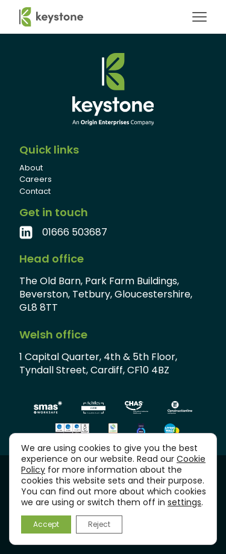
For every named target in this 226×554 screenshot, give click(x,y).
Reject (99, 524)
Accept (46, 524)
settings (184, 502)
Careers (35, 179)
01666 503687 (74, 232)
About (31, 167)
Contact (35, 191)
